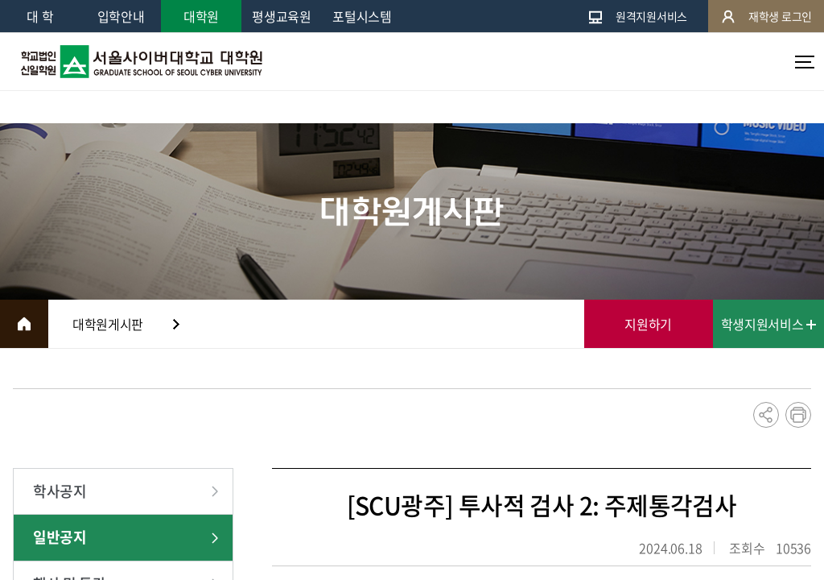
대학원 (201, 16)
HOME (24, 324)
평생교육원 (281, 16)
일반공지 (60, 537)
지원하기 (648, 324)
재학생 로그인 (766, 16)
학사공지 (60, 491)
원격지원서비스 (637, 16)
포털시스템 (361, 16)
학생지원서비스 (768, 324)
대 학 (40, 16)
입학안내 (121, 16)
